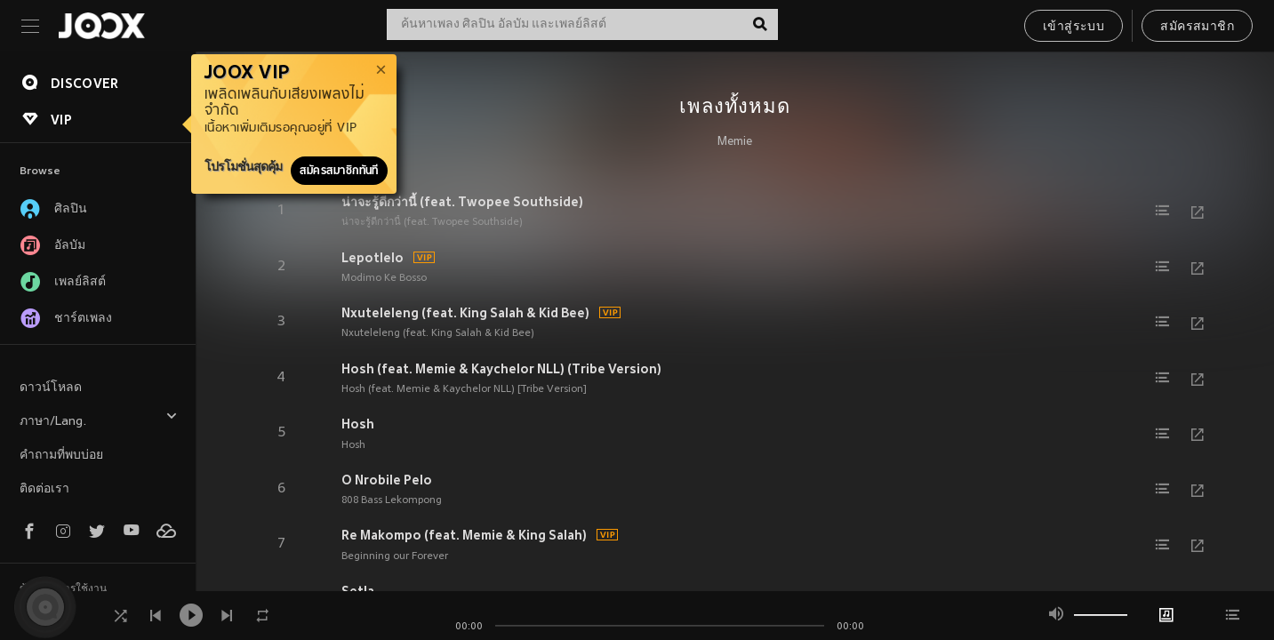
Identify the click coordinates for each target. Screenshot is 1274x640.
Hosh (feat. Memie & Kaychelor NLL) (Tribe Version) (501, 369)
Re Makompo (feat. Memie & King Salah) (464, 535)
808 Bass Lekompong (391, 500)
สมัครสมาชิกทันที (339, 170)
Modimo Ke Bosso (384, 278)
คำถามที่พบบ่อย (61, 455)
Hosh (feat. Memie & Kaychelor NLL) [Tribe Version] (464, 389)
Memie (734, 142)
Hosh (357, 424)
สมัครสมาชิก (1197, 27)
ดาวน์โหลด (51, 388)
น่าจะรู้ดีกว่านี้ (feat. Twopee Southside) (462, 202)
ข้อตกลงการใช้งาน (63, 589)
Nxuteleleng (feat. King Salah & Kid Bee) (465, 313)
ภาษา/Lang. (99, 419)
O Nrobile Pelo (386, 480)
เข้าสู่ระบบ (1073, 27)
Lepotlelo (372, 258)
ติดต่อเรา (44, 489)
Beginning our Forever (394, 556)
